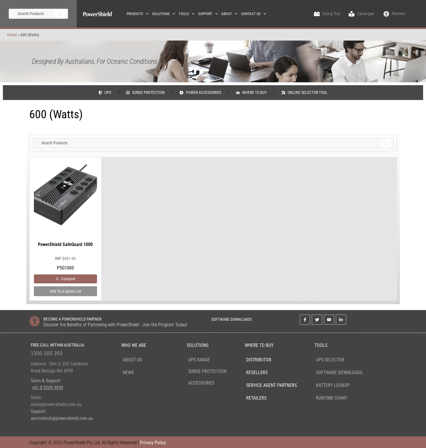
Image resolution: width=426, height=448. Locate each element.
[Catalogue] (351, 14)
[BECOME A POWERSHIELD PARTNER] (34, 321)
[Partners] (386, 14)
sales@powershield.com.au (56, 404)
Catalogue (365, 13)
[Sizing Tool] (317, 14)
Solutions (163, 14)
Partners (398, 13)
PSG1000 (65, 217)
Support (208, 14)
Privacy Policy (153, 442)
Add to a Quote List (65, 291)
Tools (187, 14)
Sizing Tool (331, 13)
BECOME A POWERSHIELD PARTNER (72, 319)
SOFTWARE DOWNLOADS (231, 319)
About (229, 14)
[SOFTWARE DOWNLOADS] (204, 318)
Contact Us (253, 14)
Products (138, 14)
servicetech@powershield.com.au (62, 418)
